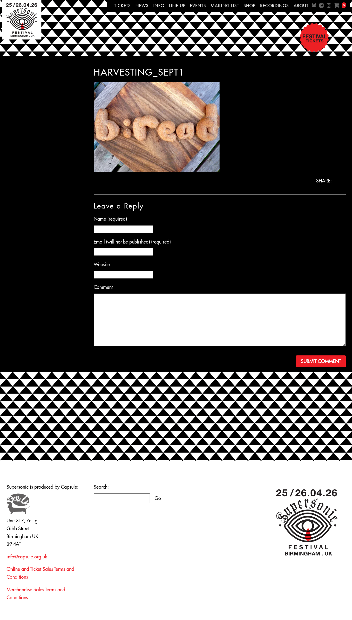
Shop (249, 5)
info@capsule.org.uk (27, 557)
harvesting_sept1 (139, 72)
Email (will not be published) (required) (132, 242)
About (301, 5)
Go (158, 498)
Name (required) (110, 219)
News (142, 5)
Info (158, 5)
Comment (103, 287)
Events (198, 5)
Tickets (122, 5)
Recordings (274, 5)
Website (102, 264)
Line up (177, 5)
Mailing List (225, 5)
